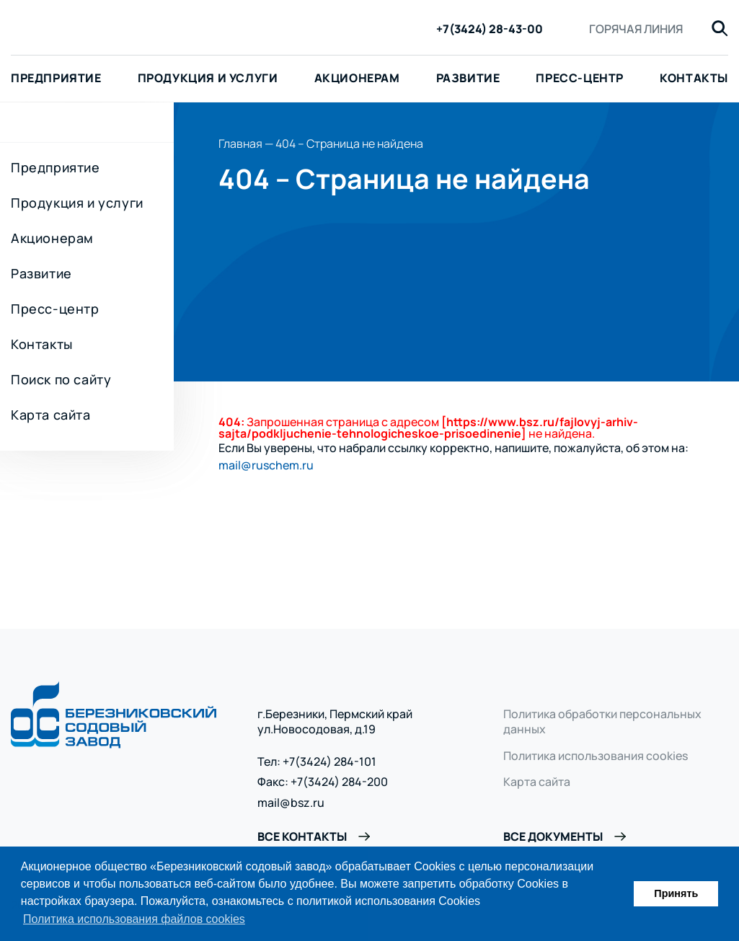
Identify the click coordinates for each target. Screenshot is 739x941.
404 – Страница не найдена (349, 143)
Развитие (468, 78)
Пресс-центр (580, 78)
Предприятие (55, 167)
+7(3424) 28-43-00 (489, 29)
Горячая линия (636, 29)
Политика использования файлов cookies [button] (134, 919)
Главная (240, 143)
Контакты (42, 344)
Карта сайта (51, 414)
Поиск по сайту (61, 379)
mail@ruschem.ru (266, 465)
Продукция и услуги (208, 78)
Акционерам (357, 78)
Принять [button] (676, 893)
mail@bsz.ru (290, 802)
